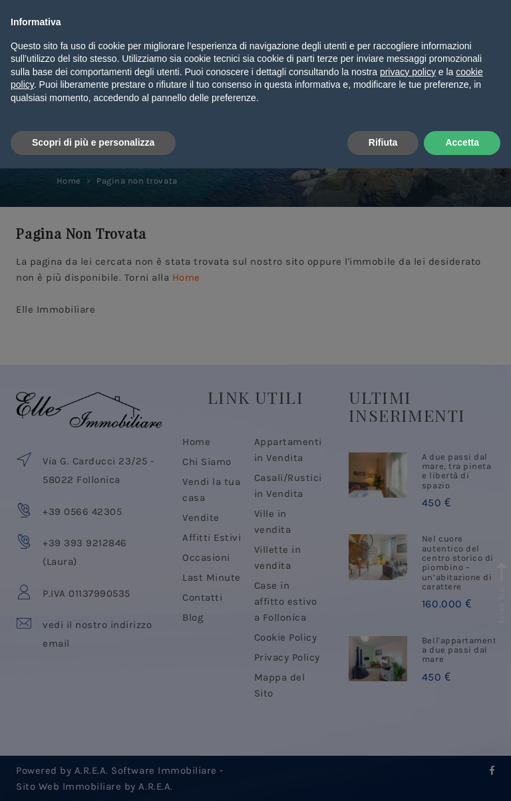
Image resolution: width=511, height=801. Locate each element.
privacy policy (408, 704)
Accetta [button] (462, 775)
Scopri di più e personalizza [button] (93, 775)
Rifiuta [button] (383, 775)
